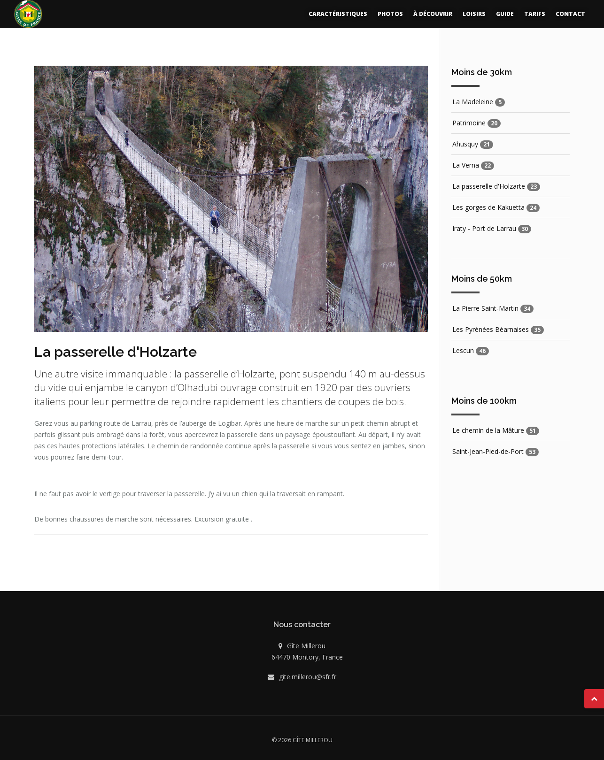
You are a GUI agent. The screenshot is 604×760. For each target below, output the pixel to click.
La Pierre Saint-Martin (485, 308)
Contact (570, 14)
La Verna (465, 165)
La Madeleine (472, 101)
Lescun (463, 350)
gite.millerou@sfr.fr (307, 676)
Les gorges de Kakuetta (488, 207)
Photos (390, 14)
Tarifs (534, 14)
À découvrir (432, 14)
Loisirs (474, 14)
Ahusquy (465, 143)
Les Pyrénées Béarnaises (490, 329)
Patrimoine (469, 122)
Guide (505, 14)
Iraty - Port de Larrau (484, 228)
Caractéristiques (338, 14)
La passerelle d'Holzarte (488, 186)
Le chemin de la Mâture (488, 430)
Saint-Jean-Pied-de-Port (488, 451)
